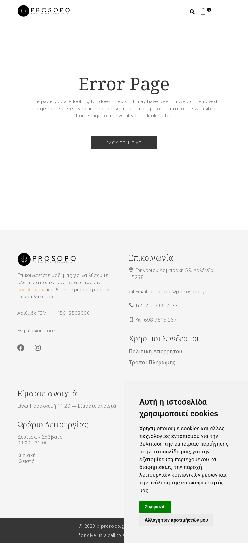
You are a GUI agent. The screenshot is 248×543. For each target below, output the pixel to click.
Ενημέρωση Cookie (38, 330)
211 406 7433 (161, 305)
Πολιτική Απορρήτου (155, 351)
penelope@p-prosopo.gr (178, 291)
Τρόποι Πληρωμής (152, 362)
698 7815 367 (160, 319)
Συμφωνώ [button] (155, 506)
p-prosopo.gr (111, 526)
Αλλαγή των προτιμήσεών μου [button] (176, 520)
